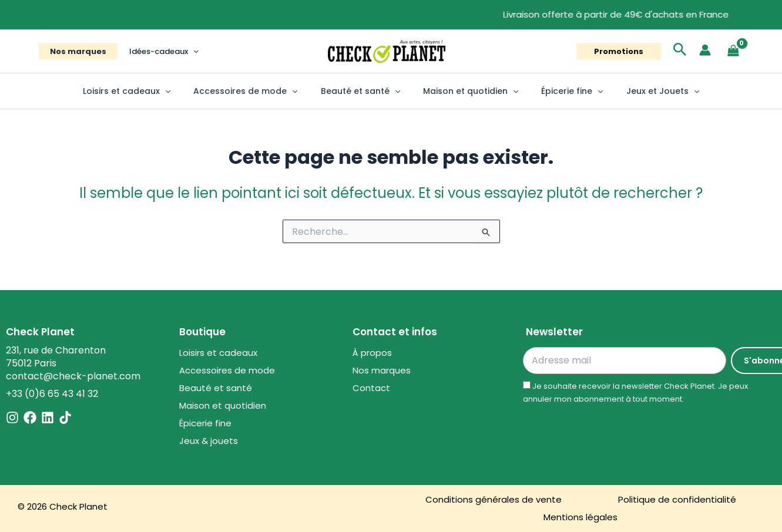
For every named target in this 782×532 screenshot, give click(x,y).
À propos (372, 352)
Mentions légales (580, 517)
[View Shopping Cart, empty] (733, 51)
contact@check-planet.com (73, 376)
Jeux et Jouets (646, 91)
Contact (371, 388)
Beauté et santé (363, 91)
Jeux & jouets (208, 441)
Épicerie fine (562, 91)
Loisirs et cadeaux (142, 91)
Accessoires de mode (255, 91)
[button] (182, 51)
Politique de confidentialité (677, 499)
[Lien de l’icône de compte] (705, 50)
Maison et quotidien (467, 91)
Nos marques (74, 51)
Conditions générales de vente (493, 499)
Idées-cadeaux (152, 51)
